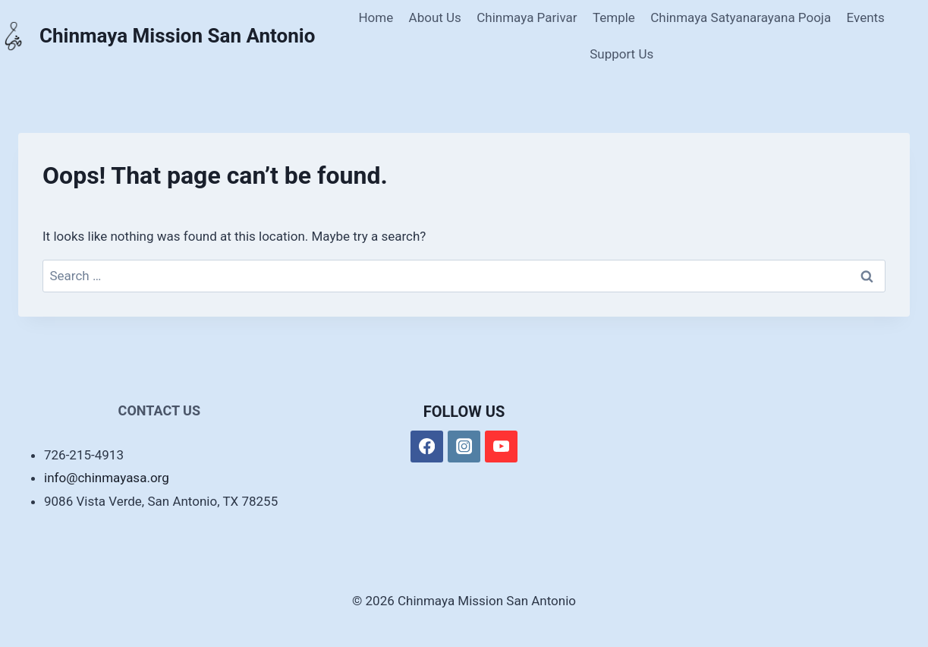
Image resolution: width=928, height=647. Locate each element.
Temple (614, 17)
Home (375, 17)
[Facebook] (427, 447)
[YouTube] (501, 447)
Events (866, 17)
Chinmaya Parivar (527, 17)
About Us (435, 17)
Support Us (621, 54)
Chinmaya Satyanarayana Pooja (740, 17)
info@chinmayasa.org (106, 477)
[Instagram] (464, 447)
